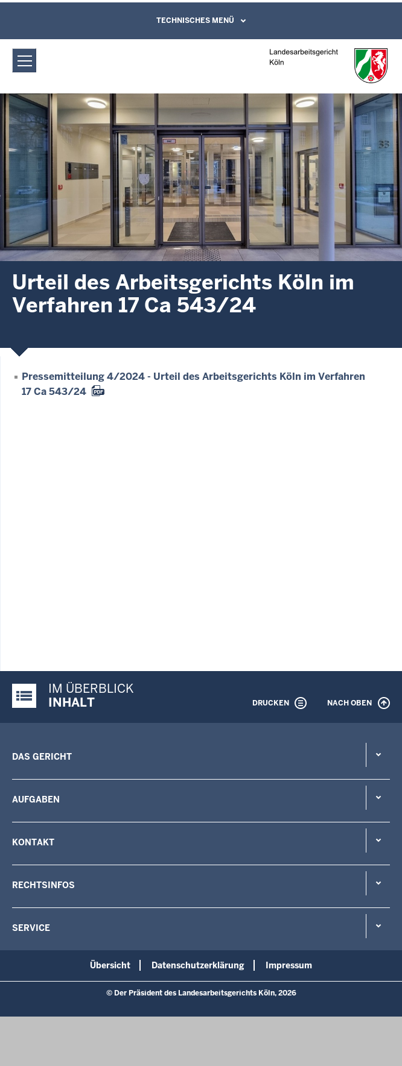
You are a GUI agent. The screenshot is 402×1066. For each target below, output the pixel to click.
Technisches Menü (195, 20)
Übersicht (110, 965)
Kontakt (33, 842)
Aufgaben (36, 799)
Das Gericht (42, 756)
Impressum (289, 965)
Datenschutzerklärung (198, 965)
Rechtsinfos (43, 885)
